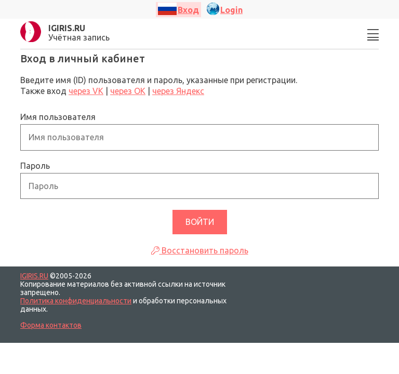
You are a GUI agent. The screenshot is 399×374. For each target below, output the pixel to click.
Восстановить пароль (199, 250)
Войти (199, 221)
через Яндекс (178, 91)
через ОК (127, 91)
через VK (86, 91)
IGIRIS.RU (34, 276)
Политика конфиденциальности (75, 301)
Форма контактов (51, 325)
